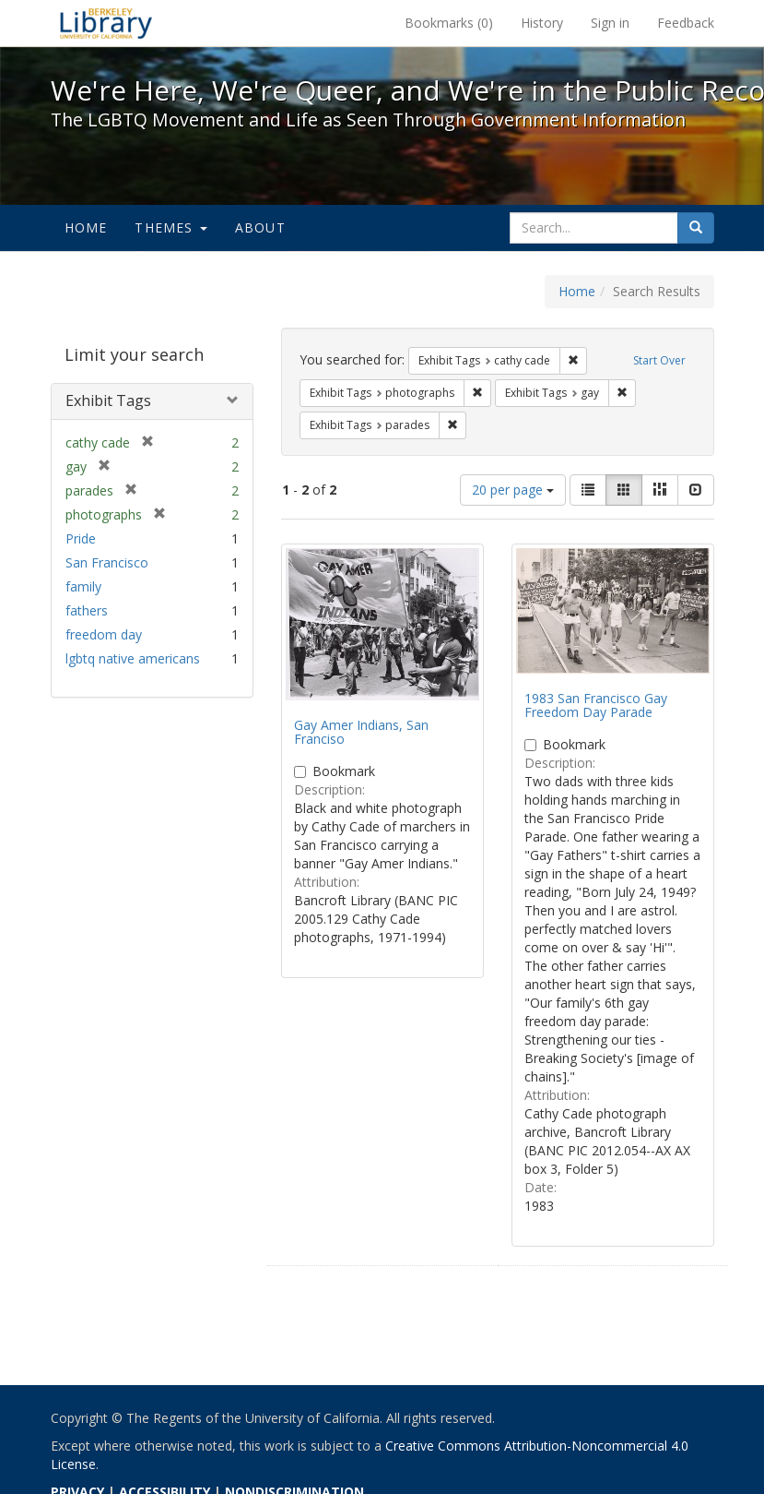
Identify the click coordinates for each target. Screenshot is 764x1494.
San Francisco (106, 562)
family (83, 586)
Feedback (685, 22)
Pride (80, 538)
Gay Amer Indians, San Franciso (361, 731)
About (260, 227)
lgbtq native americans (132, 658)
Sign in (610, 22)
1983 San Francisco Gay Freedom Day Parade (595, 705)
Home (86, 227)
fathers (86, 610)
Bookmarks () (449, 22)
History (542, 22)
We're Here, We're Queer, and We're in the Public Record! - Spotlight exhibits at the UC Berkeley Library (106, 23)
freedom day (103, 634)
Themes (170, 227)
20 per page (513, 489)
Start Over (659, 360)
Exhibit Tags (108, 400)
